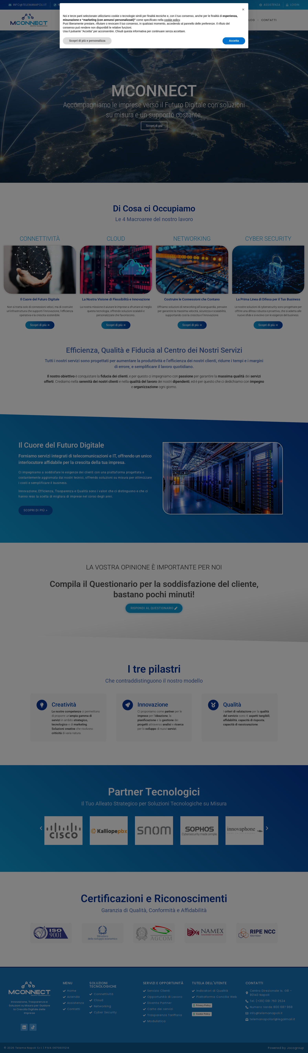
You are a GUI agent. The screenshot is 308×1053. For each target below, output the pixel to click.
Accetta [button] (234, 1042)
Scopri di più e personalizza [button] (87, 1042)
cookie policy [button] (172, 1021)
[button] (243, 1011)
